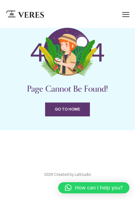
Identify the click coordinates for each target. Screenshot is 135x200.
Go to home (67, 109)
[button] (93, 187)
